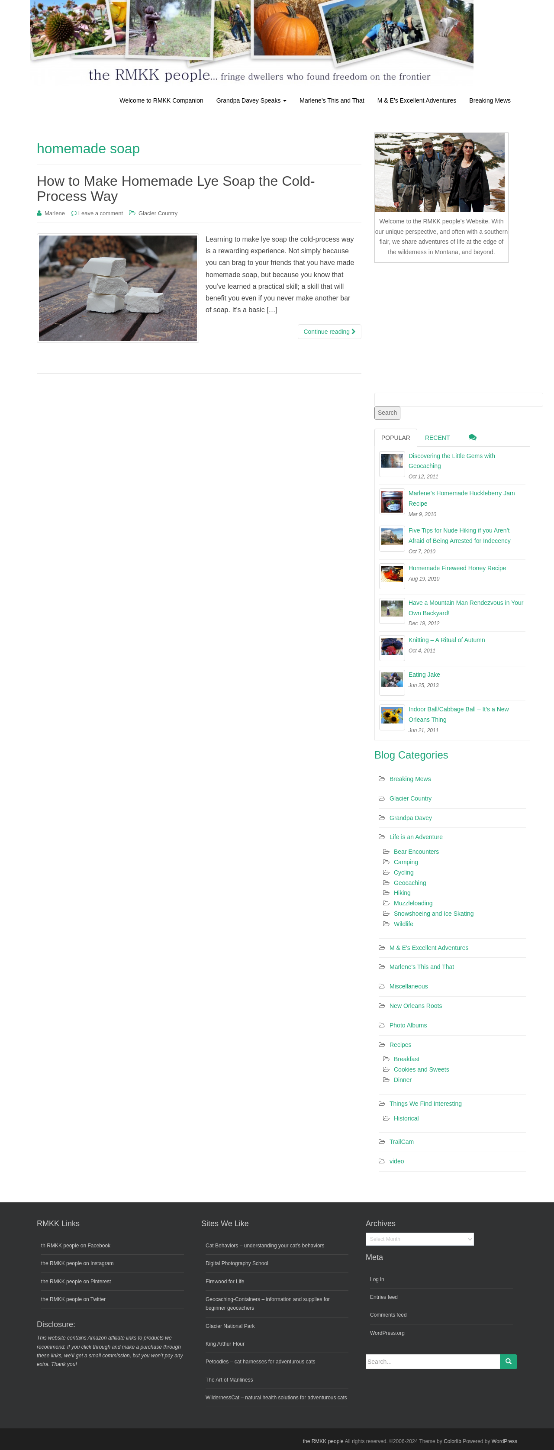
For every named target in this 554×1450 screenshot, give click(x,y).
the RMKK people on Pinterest (76, 1282)
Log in (377, 1279)
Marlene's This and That (422, 966)
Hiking (402, 892)
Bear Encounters (416, 851)
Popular (395, 437)
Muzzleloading (413, 903)
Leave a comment (100, 213)
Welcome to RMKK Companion (161, 100)
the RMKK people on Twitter (73, 1299)
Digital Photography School (237, 1263)
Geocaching (410, 882)
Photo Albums (408, 1025)
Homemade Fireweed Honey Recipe (457, 568)
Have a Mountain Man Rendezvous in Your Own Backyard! (466, 608)
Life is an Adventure (416, 836)
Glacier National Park (230, 1326)
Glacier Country (157, 213)
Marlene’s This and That (332, 100)
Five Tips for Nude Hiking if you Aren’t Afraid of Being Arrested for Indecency (460, 535)
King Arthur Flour (225, 1344)
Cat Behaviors (222, 1246)
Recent (437, 437)
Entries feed (384, 1297)
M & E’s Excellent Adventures (417, 100)
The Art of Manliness (229, 1380)
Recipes (401, 1044)
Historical (406, 1118)
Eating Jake (424, 674)
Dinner (403, 1079)
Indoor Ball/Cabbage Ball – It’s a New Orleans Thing (459, 714)
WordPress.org (387, 1333)
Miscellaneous (409, 986)
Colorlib (452, 1441)
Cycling (404, 872)
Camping (406, 862)
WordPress (504, 1441)
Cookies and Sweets (421, 1069)
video (397, 1161)
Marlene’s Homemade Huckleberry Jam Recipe (462, 498)
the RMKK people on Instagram (77, 1263)
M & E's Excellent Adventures (429, 947)
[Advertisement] (439, 326)
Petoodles (217, 1362)
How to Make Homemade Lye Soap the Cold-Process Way (176, 188)
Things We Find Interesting (426, 1103)
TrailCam (402, 1141)
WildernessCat (222, 1398)
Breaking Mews (490, 100)
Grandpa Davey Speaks (251, 100)
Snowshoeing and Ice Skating (433, 913)
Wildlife (403, 923)
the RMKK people (323, 1441)
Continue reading (329, 331)
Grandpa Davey (411, 817)
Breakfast (406, 1059)
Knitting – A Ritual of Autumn (447, 639)
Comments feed (388, 1315)
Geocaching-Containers (233, 1299)
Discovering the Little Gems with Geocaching (452, 461)
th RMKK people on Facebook (75, 1246)
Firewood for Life (225, 1282)
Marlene (55, 213)
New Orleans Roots (416, 1005)
